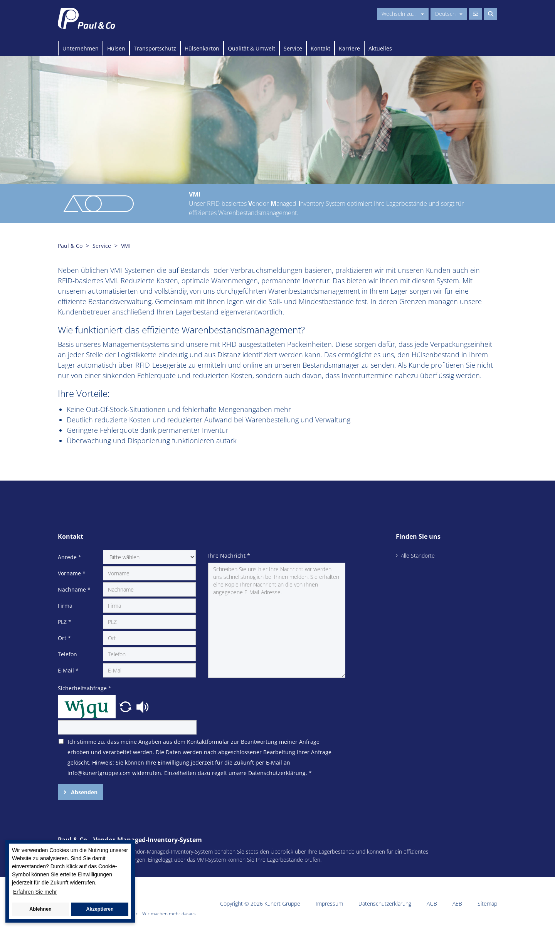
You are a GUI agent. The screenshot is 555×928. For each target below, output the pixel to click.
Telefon (67, 654)
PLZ (64, 621)
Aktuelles (380, 48)
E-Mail (68, 670)
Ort (64, 638)
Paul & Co (70, 245)
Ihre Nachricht (229, 555)
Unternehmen (80, 48)
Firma (65, 605)
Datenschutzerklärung (384, 903)
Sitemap (487, 903)
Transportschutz (155, 48)
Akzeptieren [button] (99, 909)
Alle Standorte (418, 555)
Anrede (69, 557)
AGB (432, 903)
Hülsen (116, 48)
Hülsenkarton (202, 48)
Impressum (329, 903)
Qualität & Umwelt (251, 48)
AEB (457, 903)
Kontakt (320, 48)
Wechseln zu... (403, 13)
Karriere (349, 48)
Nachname (74, 589)
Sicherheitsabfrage (84, 688)
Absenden (83, 792)
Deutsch (448, 13)
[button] (126, 706)
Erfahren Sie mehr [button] (35, 892)
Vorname (72, 573)
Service (293, 48)
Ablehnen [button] (40, 909)
